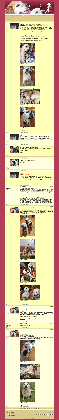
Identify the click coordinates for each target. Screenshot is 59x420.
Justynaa (7, 186)
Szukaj (24, 15)
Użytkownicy (26, 15)
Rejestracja (32, 15)
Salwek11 (7, 323)
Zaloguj (36, 15)
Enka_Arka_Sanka (8, 206)
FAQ (22, 15)
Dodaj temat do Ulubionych (50, 412)
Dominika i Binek (8, 158)
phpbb (29, 418)
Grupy (29, 15)
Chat (34, 15)
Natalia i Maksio (8, 171)
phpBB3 (31, 418)
